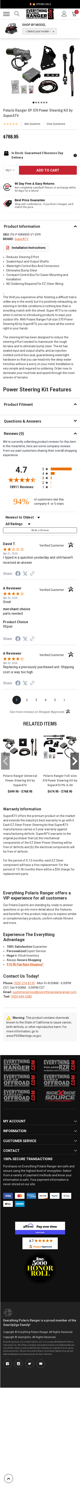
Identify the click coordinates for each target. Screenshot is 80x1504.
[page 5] (55, 700)
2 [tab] (36, 102)
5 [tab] (44, 102)
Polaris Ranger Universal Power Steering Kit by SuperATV (20, 780)
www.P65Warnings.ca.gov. (24, 1035)
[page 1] (16, 700)
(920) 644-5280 (21, 996)
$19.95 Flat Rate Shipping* (25, 964)
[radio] (59, 469)
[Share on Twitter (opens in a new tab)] (25, 573)
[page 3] (36, 700)
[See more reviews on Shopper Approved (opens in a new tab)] (32, 574)
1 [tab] (33, 102)
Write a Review (40, 530)
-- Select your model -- (38, 31)
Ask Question (32, 123)
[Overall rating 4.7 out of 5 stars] (21, 480)
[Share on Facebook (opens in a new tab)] (17, 574)
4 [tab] (41, 102)
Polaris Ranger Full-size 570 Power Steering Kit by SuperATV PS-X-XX (60, 780)
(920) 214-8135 (24, 983)
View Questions (56, 123)
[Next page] (64, 700)
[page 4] (45, 700)
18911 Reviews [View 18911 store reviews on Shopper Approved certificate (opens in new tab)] (24, 487)
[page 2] (26, 700)
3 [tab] (38, 102)
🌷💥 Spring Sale (40, 4)
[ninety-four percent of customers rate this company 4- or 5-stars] (40, 501)
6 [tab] (46, 102)
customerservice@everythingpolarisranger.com (45, 992)
